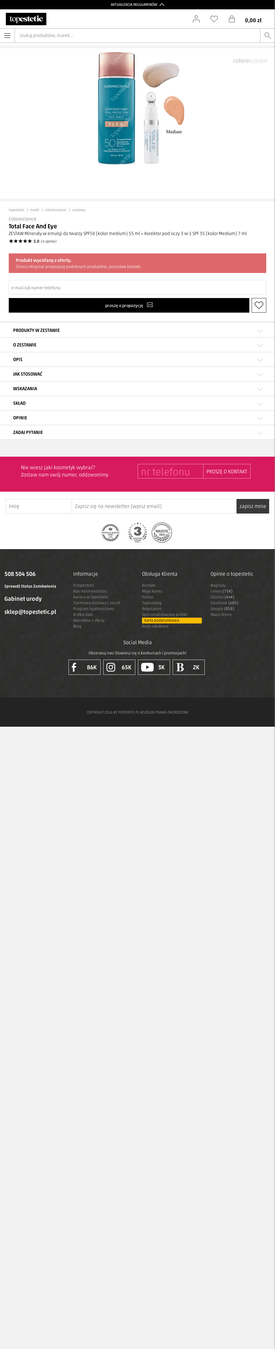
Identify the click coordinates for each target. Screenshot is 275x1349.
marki (34, 210)
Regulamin (152, 608)
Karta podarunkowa (161, 620)
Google (222, 608)
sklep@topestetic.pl (30, 611)
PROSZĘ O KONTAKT (226, 471)
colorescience (55, 210)
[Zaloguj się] (199, 19)
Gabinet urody (23, 598)
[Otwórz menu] (7, 35)
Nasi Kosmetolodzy (90, 591)
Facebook (224, 602)
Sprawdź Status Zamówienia (30, 586)
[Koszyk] (249, 19)
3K (153, 667)
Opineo (222, 597)
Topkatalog (152, 602)
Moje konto (152, 591)
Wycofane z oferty (89, 620)
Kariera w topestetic (90, 597)
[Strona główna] (26, 19)
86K (84, 667)
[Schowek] (217, 19)
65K (119, 667)
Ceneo (221, 591)
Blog (77, 626)
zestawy (78, 210)
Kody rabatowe (155, 626)
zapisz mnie (252, 506)
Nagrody (218, 585)
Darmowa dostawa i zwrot (96, 602)
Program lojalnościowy (93, 608)
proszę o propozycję (129, 305)
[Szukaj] (267, 35)
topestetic (16, 210)
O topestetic (83, 585)
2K (187, 667)
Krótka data (83, 614)
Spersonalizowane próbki (165, 614)
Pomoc (148, 597)
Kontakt (148, 585)
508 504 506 (20, 573)
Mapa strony (221, 614)
